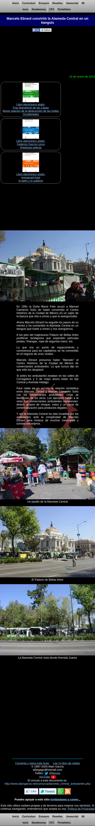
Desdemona (39, 9)
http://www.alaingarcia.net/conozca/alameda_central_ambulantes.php (47, 783)
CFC (51, 9)
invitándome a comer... (65, 799)
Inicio (15, 3)
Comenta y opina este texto (32, 763)
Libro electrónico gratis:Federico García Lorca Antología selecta (30, 144)
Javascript (72, 3)
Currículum (28, 3)
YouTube (44, 776)
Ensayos (44, 3)
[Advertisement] (47, 53)
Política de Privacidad (81, 808)
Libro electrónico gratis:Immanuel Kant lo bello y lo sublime (30, 177)
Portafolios (64, 9)
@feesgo (54, 773)
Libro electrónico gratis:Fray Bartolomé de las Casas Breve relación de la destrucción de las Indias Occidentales (31, 109)
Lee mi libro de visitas (66, 763)
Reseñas (57, 3)
